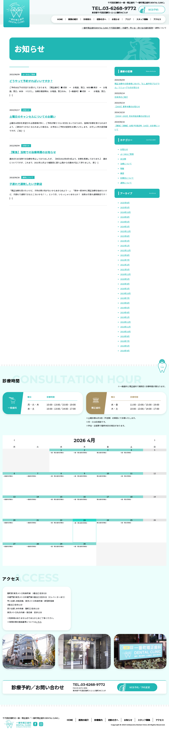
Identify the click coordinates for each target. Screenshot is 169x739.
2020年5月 (125, 279)
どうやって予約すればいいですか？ (31, 81)
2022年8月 (125, 255)
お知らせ (115, 19)
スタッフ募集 (142, 19)
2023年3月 (125, 240)
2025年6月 (125, 202)
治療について (126, 163)
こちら (39, 621)
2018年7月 (125, 341)
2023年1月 (125, 245)
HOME (60, 19)
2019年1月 (125, 317)
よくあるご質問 (127, 154)
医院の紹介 (73, 19)
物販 (122, 168)
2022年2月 (125, 264)
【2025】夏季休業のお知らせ (127, 106)
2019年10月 (125, 293)
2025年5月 (125, 207)
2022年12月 (125, 250)
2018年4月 (125, 350)
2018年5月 (125, 345)
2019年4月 (125, 312)
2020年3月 (125, 288)
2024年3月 (125, 226)
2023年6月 (125, 236)
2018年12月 (125, 322)
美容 (122, 173)
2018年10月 (125, 331)
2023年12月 (125, 231)
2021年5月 (125, 269)
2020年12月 (125, 274)
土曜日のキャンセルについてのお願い (32, 116)
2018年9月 (125, 336)
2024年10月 (125, 212)
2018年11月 (125, 326)
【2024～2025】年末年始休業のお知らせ (132, 116)
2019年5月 (125, 307)
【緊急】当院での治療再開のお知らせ (32, 152)
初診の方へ (101, 19)
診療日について (127, 178)
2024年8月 (125, 217)
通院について (126, 182)
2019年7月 (125, 298)
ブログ (128, 19)
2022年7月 (125, 260)
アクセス (157, 19)
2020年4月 (125, 283)
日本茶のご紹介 (121, 97)
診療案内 (87, 19)
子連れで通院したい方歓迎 (25, 184)
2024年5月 (125, 221)
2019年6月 (125, 303)
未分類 (123, 159)
